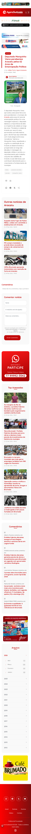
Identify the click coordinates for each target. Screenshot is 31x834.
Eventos (23, 809)
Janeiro (17, 672)
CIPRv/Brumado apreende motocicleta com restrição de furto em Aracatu (15, 269)
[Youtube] (25, 799)
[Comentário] (6, 180)
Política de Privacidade (11, 329)
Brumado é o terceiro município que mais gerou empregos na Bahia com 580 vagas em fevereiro (15, 460)
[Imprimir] (10, 180)
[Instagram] (6, 799)
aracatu (7, 173)
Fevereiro (17, 668)
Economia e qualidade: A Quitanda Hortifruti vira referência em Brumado (13, 606)
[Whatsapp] (6, 187)
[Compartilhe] (18, 187)
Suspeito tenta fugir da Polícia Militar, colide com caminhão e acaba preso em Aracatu (15, 223)
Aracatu (8, 53)
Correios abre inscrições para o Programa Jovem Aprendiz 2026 (15, 575)
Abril (17, 661)
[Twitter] (19, 799)
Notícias (14, 809)
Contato (19, 813)
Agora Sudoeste (22, 70)
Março (17, 664)
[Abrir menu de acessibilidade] (2, 825)
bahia (6, 170)
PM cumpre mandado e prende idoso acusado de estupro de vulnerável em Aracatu (13, 246)
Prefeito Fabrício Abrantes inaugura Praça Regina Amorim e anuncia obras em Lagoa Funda (14, 540)
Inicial (6, 809)
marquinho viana (17, 173)
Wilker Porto (12, 70)
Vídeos (11, 813)
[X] (14, 187)
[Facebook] (10, 187)
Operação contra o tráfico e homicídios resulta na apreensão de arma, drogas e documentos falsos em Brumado (15, 485)
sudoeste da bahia (16, 170)
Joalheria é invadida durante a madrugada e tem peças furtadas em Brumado (15, 510)
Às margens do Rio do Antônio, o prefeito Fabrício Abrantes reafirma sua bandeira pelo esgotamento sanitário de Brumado (14, 409)
